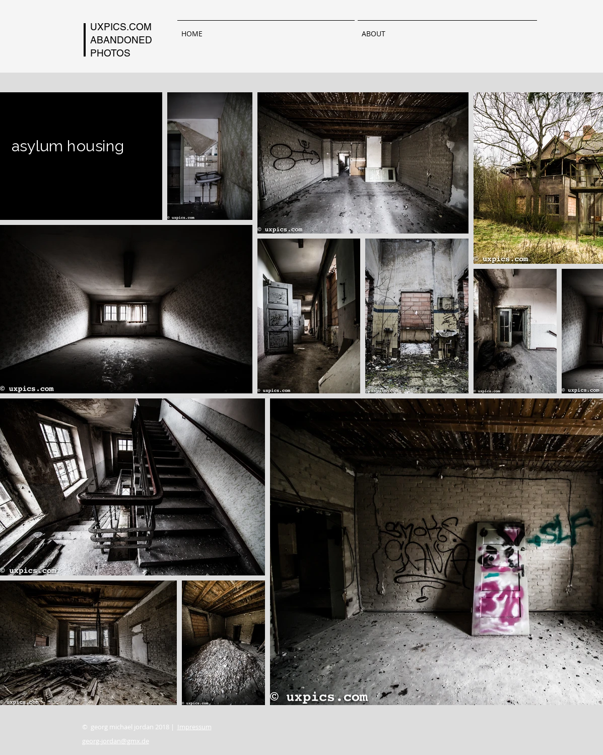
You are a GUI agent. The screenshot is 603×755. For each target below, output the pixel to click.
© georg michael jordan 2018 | (147, 726)
